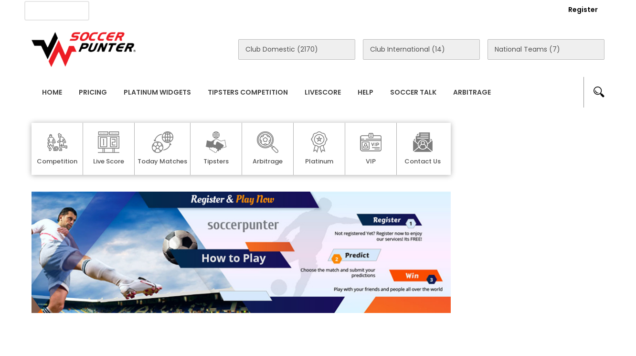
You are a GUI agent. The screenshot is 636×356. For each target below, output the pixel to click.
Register (583, 9)
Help (365, 92)
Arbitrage (472, 92)
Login (531, 9)
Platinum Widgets (157, 92)
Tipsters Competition (248, 92)
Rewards (303, 10)
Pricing (93, 92)
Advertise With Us (184, 10)
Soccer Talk (413, 92)
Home (52, 92)
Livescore (323, 92)
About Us (122, 10)
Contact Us (251, 10)
